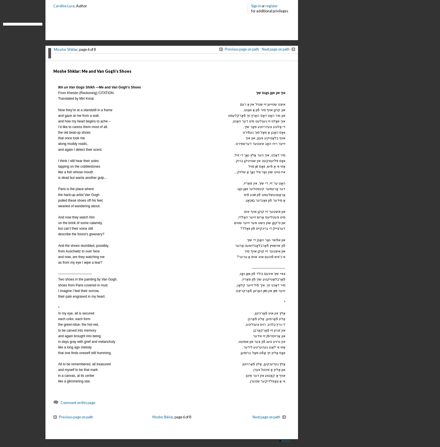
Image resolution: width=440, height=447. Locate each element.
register (271, 6)
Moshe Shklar (66, 49)
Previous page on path (242, 49)
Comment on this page (78, 402)
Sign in (256, 6)
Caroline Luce (64, 6)
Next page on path (276, 49)
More (286, 441)
